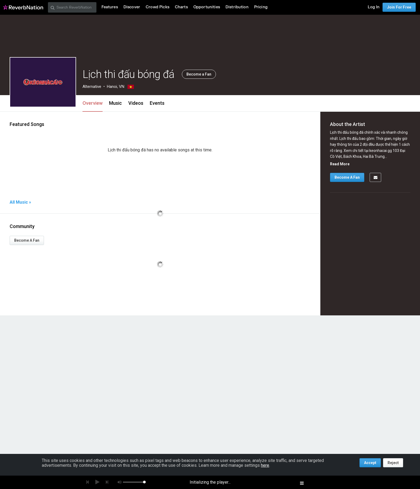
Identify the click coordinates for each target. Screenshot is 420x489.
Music (115, 103)
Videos (135, 103)
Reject (393, 463)
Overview (92, 103)
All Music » (20, 202)
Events (157, 103)
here (265, 465)
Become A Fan (26, 240)
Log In (374, 7)
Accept (370, 463)
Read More (340, 164)
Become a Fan (198, 74)
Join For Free (399, 7)
